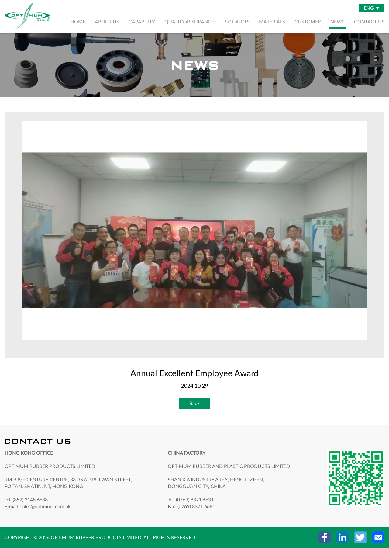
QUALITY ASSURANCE (189, 21)
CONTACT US (369, 21)
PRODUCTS (236, 21)
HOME (78, 21)
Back (194, 403)
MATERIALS (272, 21)
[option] (194, 230)
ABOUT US (107, 21)
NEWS (337, 21)
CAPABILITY (142, 21)
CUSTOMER (307, 21)
